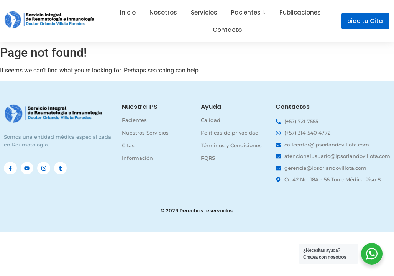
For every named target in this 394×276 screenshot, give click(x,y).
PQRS (208, 158)
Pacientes (134, 120)
